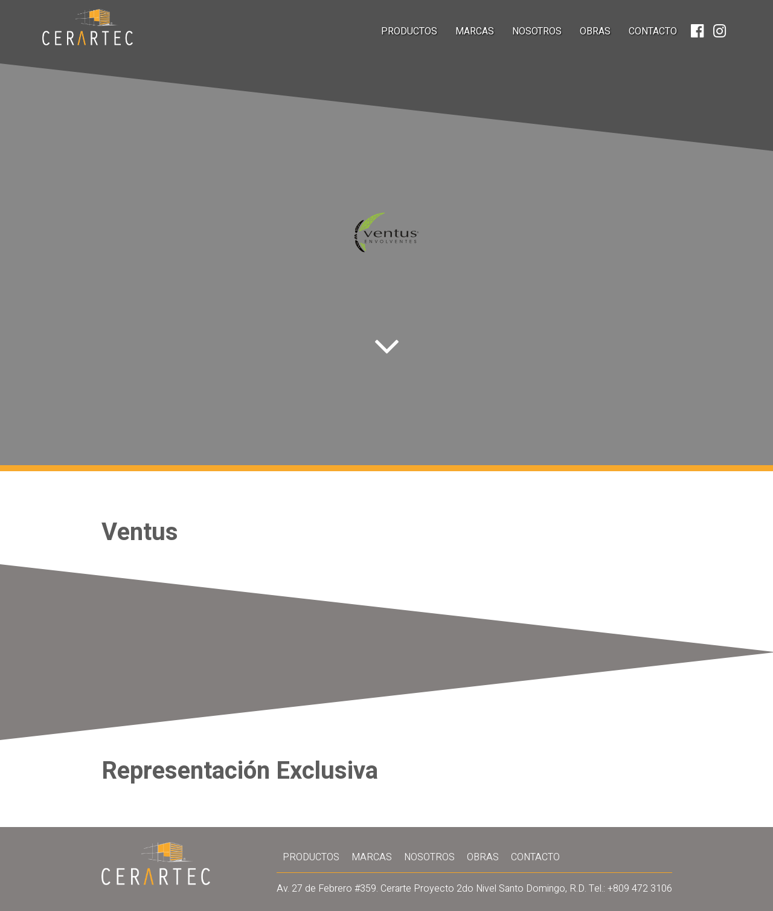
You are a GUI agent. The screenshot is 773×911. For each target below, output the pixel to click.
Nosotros (537, 31)
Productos (409, 31)
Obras (595, 31)
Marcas (474, 31)
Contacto (653, 31)
